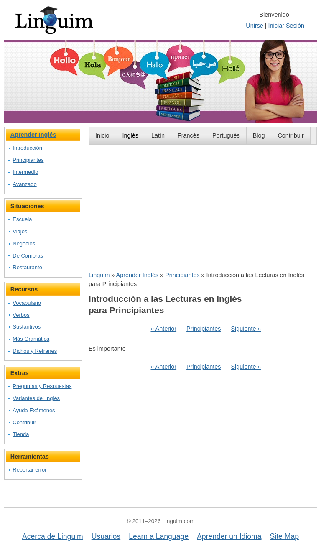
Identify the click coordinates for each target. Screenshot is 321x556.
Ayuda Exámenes (34, 410)
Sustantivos (27, 327)
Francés (188, 135)
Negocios (24, 243)
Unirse (254, 25)
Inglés (130, 135)
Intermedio (25, 172)
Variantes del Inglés (36, 398)
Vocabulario (27, 303)
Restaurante (27, 267)
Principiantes (182, 275)
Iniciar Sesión (286, 25)
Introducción (27, 148)
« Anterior (163, 328)
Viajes (20, 231)
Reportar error (29, 470)
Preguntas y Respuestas (42, 386)
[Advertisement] (203, 207)
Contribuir (290, 135)
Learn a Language (159, 536)
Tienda (21, 434)
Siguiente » (246, 328)
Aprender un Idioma (229, 536)
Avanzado (24, 184)
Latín (158, 135)
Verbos (21, 315)
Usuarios (106, 536)
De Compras (28, 255)
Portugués (226, 135)
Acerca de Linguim (52, 536)
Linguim (99, 275)
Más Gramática (31, 339)
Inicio (102, 135)
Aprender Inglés (137, 275)
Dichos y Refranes (35, 351)
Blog (259, 135)
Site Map (284, 536)
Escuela (22, 219)
